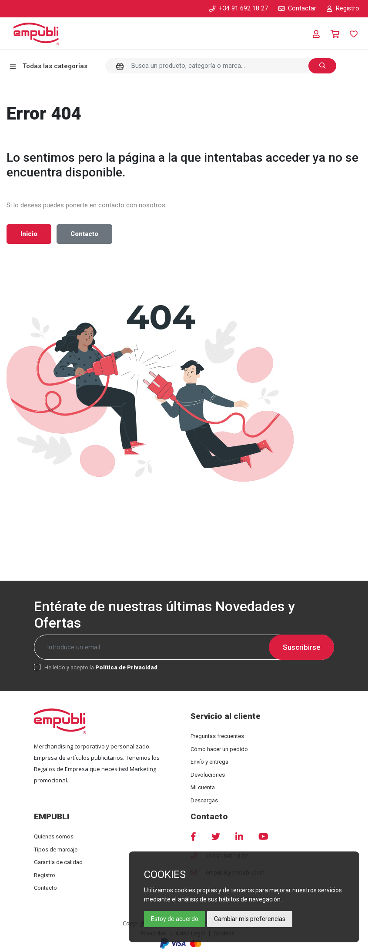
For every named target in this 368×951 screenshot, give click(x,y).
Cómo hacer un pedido (219, 749)
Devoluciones (208, 774)
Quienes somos (54, 836)
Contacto (84, 234)
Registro (44, 875)
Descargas (204, 800)
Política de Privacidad (126, 667)
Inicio (28, 234)
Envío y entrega (209, 761)
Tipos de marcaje (55, 849)
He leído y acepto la (100, 667)
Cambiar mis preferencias (249, 918)
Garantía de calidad (58, 862)
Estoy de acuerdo (174, 918)
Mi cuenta (203, 787)
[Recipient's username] (184, 647)
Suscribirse (302, 647)
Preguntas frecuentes (217, 736)
